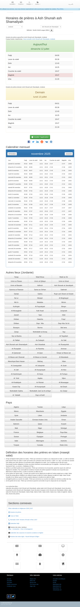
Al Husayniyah (40, 370)
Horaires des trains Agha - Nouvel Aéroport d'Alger (24, 536)
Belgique (40, 432)
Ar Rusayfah (16, 349)
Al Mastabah (63, 357)
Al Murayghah (16, 311)
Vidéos (40, 558)
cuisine (63, 567)
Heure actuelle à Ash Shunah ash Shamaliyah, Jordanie (39, 39)
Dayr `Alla (40, 323)
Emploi (55, 580)
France (16, 432)
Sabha (40, 294)
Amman (64, 349)
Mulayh (40, 298)
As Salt (63, 340)
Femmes (39, 567)
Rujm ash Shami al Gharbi (63, 294)
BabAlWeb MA (57, 584)
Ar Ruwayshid (64, 344)
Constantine (16, 529)
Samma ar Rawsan (16, 290)
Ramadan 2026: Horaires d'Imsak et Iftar (20, 519)
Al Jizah (64, 366)
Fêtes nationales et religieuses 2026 (18, 508)
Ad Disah (63, 387)
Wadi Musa (40, 277)
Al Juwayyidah (16, 366)
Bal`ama (64, 328)
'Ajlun (64, 378)
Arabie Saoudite (16, 420)
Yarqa (16, 277)
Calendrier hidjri (13, 523)
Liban (40, 415)
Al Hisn (63, 370)
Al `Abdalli (16, 395)
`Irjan (40, 315)
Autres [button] (37, 3)
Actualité (17, 549)
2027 (31, 508)
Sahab (16, 294)
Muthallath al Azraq (40, 332)
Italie (16, 441)
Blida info (32, 580)
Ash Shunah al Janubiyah (63, 285)
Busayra (16, 328)
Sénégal (64, 428)
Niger (40, 428)
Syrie (16, 415)
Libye (64, 407)
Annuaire (9, 582)
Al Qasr (40, 353)
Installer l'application (40, 137)
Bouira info (33, 582)
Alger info (32, 586)
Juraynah (63, 311)
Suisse (16, 437)
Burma (40, 328)
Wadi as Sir (63, 277)
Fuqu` (63, 319)
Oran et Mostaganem (27, 529)
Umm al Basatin (16, 285)
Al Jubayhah (40, 366)
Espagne (40, 437)
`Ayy (63, 332)
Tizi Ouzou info (34, 584)
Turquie (16, 445)
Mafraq (40, 361)
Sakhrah (64, 290)
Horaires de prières (14, 512)
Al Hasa (40, 374)
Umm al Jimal (64, 281)
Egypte (63, 411)
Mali (16, 428)
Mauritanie (40, 411)
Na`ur (16, 298)
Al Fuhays (63, 374)
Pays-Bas (63, 432)
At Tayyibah (63, 336)
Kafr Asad (40, 311)
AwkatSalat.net (57, 590)
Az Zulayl (63, 391)
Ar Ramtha (40, 349)
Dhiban (16, 323)
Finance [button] (21, 3)
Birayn (63, 306)
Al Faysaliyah (40, 306)
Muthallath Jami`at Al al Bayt (40, 391)
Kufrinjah (16, 306)
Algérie (16, 407)
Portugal (64, 437)
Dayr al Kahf (40, 395)
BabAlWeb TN (57, 588)
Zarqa (16, 332)
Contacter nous (11, 586)
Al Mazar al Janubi (40, 357)
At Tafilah (16, 340)
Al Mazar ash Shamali (16, 357)
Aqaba (40, 378)
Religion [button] (29, 3)
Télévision (63, 549)
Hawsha (40, 319)
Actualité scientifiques (59, 579)
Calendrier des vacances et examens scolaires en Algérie (26, 533)
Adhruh (40, 285)
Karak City (16, 387)
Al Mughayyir (63, 298)
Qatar (40, 424)
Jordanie (63, 415)
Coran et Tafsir (13, 516)
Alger (9, 529)
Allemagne (40, 441)
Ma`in (16, 302)
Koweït (63, 424)
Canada (40, 445)
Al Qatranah (16, 353)
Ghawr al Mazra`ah (64, 353)
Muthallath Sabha (16, 391)
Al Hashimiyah (16, 374)
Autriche (64, 441)
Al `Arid (16, 378)
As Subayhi (40, 340)
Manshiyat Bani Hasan (16, 361)
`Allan (64, 361)
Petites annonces (12, 584)
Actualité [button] (13, 3)
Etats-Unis (63, 445)
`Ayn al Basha (16, 336)
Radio (17, 558)
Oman (63, 420)
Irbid (63, 315)
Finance (17, 567)
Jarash (16, 315)
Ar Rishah (40, 382)
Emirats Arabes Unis (40, 420)
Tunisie (40, 407)
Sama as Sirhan (40, 290)
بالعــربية (70, 4)
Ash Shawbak (40, 344)
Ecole (54, 582)
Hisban (16, 319)
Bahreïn (16, 424)
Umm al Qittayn (40, 281)
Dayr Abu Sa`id (63, 323)
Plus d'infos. (60, 9)
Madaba (40, 302)
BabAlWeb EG (57, 586)
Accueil (9, 579)
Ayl (40, 336)
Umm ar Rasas (16, 281)
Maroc (16, 411)
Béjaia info (33, 579)
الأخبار (40, 549)
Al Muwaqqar (63, 382)
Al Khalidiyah (16, 382)
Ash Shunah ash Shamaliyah (16, 344)
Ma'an (63, 302)
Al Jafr (16, 370)
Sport (63, 558)
